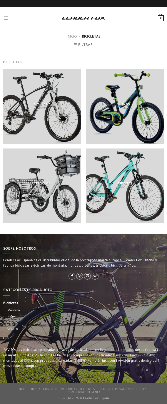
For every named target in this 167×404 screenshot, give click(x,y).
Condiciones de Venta (84, 392)
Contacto (50, 389)
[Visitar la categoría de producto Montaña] (42, 106)
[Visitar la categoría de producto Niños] (125, 106)
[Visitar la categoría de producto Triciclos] (42, 185)
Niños (11, 316)
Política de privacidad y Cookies (122, 389)
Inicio (72, 36)
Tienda (35, 389)
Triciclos (12, 322)
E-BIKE (8, 338)
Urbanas (12, 328)
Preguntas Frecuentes (78, 389)
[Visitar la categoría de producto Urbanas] (125, 185)
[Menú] (5, 18)
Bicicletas (10, 303)
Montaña (13, 310)
